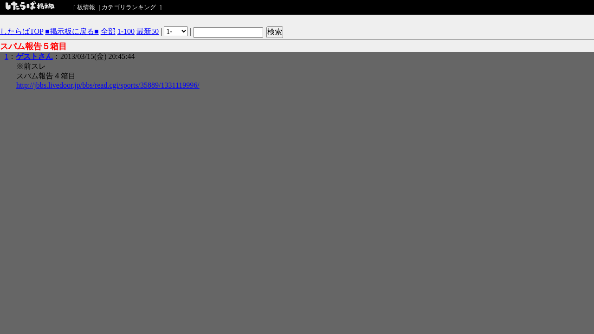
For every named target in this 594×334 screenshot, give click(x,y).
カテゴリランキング (129, 7)
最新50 (147, 31)
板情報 (86, 7)
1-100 (126, 31)
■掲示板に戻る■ (71, 31)
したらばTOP (21, 31)
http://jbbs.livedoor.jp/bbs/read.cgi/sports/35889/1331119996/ (108, 85)
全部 (108, 31)
